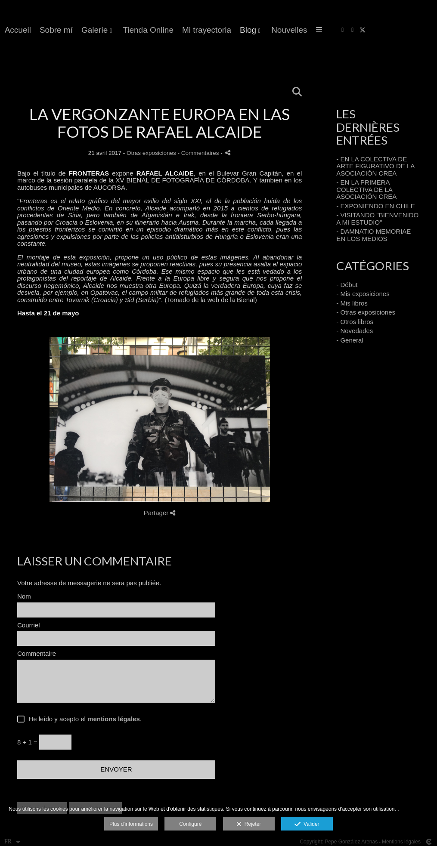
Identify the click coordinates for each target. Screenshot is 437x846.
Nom (24, 596)
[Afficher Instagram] (413, 30)
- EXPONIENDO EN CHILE (375, 206)
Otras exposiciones (151, 153)
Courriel (28, 625)
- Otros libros (354, 321)
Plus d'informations (131, 824)
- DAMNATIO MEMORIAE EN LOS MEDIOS (373, 235)
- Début (346, 284)
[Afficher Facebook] (404, 30)
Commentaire (36, 653)
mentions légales (113, 718)
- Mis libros (352, 303)
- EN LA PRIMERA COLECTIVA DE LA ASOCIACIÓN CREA (366, 189)
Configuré (190, 824)
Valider (306, 824)
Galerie (287, 30)
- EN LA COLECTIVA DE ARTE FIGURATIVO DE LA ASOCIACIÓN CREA (375, 166)
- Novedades (354, 330)
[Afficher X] (423, 30)
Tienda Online (341, 30)
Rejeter (248, 824)
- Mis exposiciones (362, 293)
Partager (160, 512)
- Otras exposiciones (365, 312)
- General (349, 340)
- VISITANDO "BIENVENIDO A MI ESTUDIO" (377, 218)
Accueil (211, 30)
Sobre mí (249, 30)
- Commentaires (199, 153)
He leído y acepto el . (83, 719)
